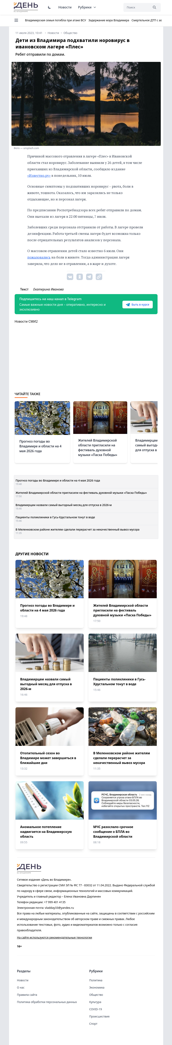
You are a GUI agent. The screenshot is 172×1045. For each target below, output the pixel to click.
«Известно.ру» (39, 175)
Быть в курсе (137, 305)
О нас (21, 987)
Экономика (97, 987)
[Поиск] (136, 7)
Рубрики (87, 7)
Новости (65, 7)
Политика (96, 980)
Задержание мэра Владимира (109, 20)
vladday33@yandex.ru (59, 908)
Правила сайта (27, 995)
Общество (96, 995)
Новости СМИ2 (26, 321)
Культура (95, 1002)
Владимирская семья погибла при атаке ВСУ (55, 20)
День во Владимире (26, 7)
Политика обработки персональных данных (47, 1002)
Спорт (93, 1024)
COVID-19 (95, 1009)
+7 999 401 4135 (54, 902)
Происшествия (99, 1016)
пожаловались (39, 257)
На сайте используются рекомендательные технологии (54, 937)
